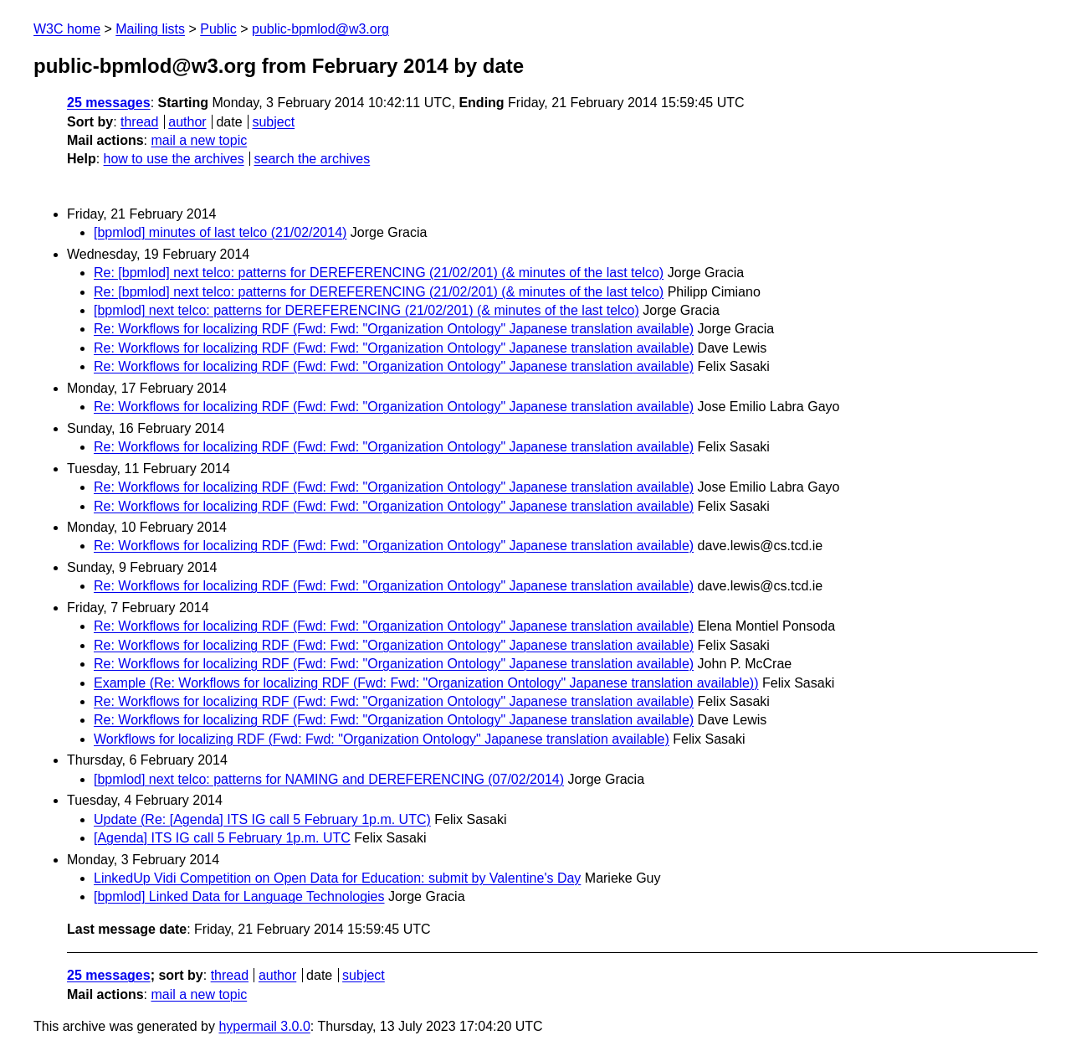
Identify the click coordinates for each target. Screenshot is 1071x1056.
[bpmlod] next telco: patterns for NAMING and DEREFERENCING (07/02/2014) (329, 779)
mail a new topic (199, 140)
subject (273, 122)
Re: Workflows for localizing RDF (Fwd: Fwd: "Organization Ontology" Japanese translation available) (394, 329)
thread (139, 122)
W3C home (66, 29)
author (187, 122)
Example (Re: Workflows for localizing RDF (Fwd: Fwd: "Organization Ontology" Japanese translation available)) (426, 683)
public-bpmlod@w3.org (320, 29)
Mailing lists (150, 29)
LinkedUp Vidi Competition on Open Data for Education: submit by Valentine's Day (337, 878)
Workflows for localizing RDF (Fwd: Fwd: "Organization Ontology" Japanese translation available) (381, 739)
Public (218, 29)
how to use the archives (174, 159)
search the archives (312, 159)
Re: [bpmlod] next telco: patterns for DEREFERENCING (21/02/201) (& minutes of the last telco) (379, 272)
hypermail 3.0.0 (264, 1026)
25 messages (109, 102)
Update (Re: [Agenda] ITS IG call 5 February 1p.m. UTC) (262, 819)
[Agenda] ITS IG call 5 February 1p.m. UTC (222, 838)
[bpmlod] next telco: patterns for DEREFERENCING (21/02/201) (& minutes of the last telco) (366, 310)
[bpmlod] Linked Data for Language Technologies (239, 896)
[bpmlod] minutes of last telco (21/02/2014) (220, 232)
